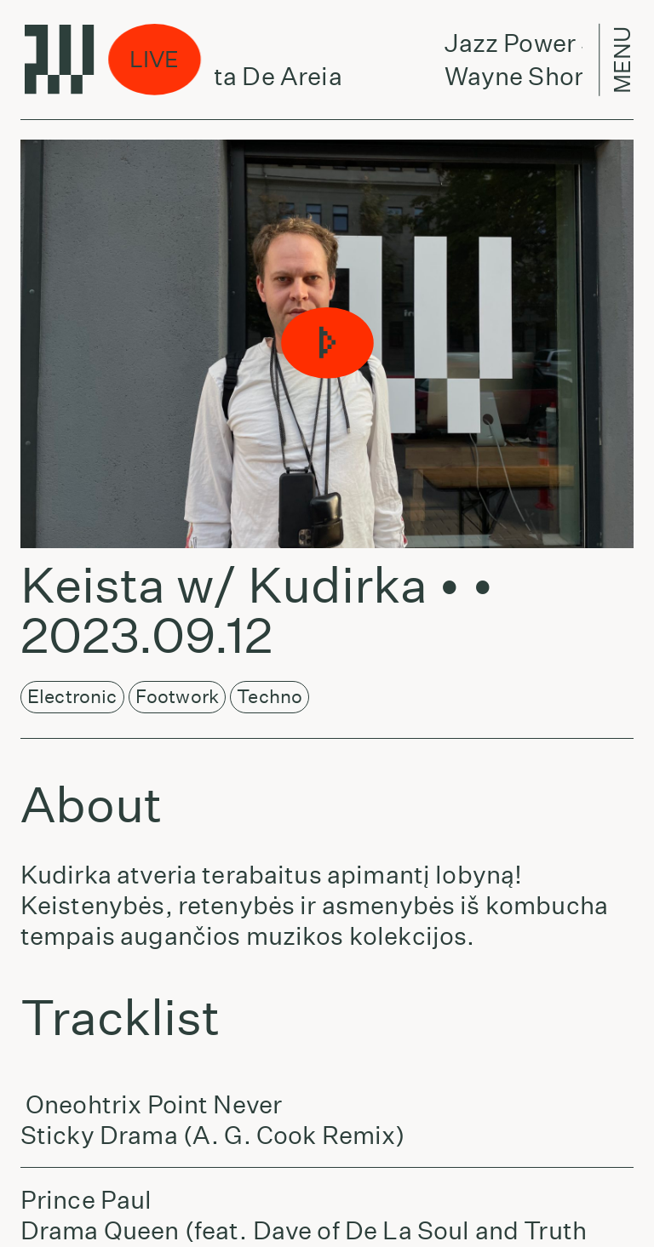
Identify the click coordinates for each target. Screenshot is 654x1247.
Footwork (177, 696)
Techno (269, 696)
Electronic (72, 696)
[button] (327, 344)
